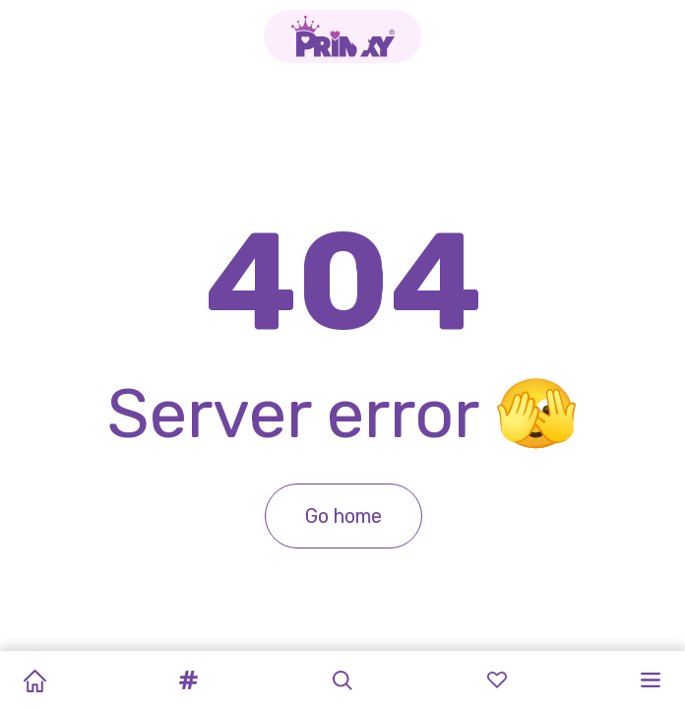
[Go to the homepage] (342, 36)
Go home (342, 516)
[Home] (34, 680)
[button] (189, 680)
